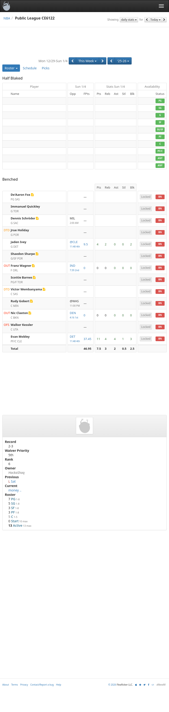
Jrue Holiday (20, 230)
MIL (75, 220)
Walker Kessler (22, 325)
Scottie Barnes (21, 277)
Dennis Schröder (23, 218)
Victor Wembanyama (26, 289)
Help (58, 684)
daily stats (129, 20)
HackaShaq (16, 472)
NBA (6, 18)
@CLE (75, 244)
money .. (14, 490)
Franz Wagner (21, 265)
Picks (45, 68)
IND (75, 268)
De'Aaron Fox (20, 194)
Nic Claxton (19, 313)
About (5, 684)
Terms (14, 684)
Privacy (24, 684)
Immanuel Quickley (25, 206)
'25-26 (123, 61)
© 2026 (112, 684)
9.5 (86, 244)
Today (155, 20)
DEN (75, 315)
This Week (87, 61)
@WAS (75, 303)
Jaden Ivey (18, 242)
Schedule (30, 68)
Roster (11, 68)
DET (75, 338)
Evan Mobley (20, 336)
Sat (13, 481)
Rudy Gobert (20, 301)
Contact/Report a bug (42, 684)
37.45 (87, 339)
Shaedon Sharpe (23, 254)
